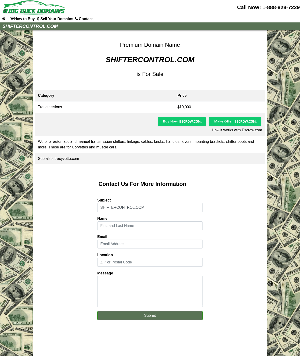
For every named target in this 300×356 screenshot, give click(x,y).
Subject (104, 200)
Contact (83, 18)
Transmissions (50, 107)
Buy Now (170, 121)
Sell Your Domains (54, 18)
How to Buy (22, 18)
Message (105, 273)
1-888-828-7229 (281, 7)
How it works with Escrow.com (237, 130)
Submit (150, 315)
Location (105, 255)
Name (102, 218)
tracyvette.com (67, 159)
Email (102, 237)
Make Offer (223, 121)
